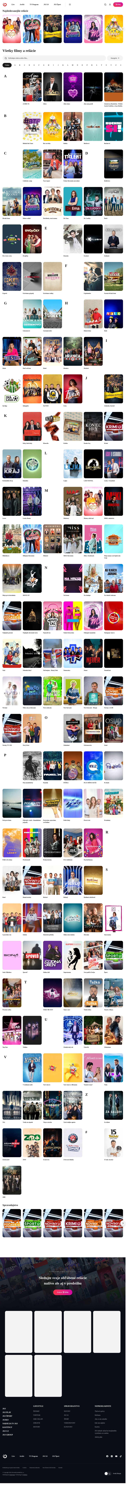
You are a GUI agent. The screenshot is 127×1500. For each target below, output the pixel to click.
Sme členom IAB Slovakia (49, 1473)
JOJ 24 (46, 4)
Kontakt (60, 1473)
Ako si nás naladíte (101, 1419)
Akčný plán (98, 1437)
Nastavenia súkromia (35, 1473)
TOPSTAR (36, 1415)
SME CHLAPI (38, 1419)
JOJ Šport (57, 4)
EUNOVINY (68, 1427)
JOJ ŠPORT (9, 1418)
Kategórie (115, 58)
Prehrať (62, 1292)
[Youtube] (116, 1462)
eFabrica (25, 1481)
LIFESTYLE (38, 1406)
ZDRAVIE (36, 1423)
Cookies (24, 1473)
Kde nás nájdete (100, 1423)
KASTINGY (9, 1433)
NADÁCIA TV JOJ (13, 1428)
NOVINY (67, 1411)
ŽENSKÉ (36, 1411)
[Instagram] (111, 1462)
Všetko (7, 65)
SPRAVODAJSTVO (72, 1406)
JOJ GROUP (10, 1442)
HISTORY (36, 1427)
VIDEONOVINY (69, 1423)
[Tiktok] (120, 1462)
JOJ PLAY (8, 1414)
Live (13, 4)
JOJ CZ (7, 1437)
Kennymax (12, 1481)
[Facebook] (107, 1462)
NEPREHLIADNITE (103, 1406)
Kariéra (97, 1427)
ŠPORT (66, 1419)
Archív (22, 4)
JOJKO (7, 1423)
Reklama (97, 1415)
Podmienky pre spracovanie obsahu (11, 1473)
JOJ (5, 1409)
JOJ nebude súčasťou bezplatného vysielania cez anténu (105, 1432)
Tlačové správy (100, 1411)
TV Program (34, 4)
